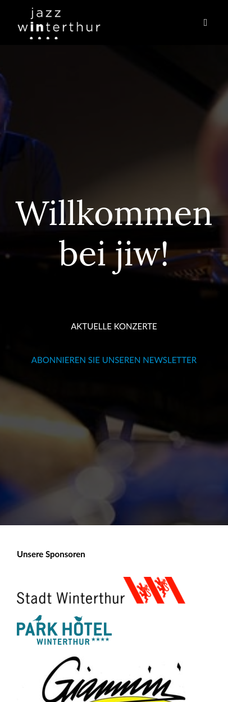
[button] (205, 22)
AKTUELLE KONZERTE (114, 326)
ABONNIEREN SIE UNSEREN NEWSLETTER (114, 360)
